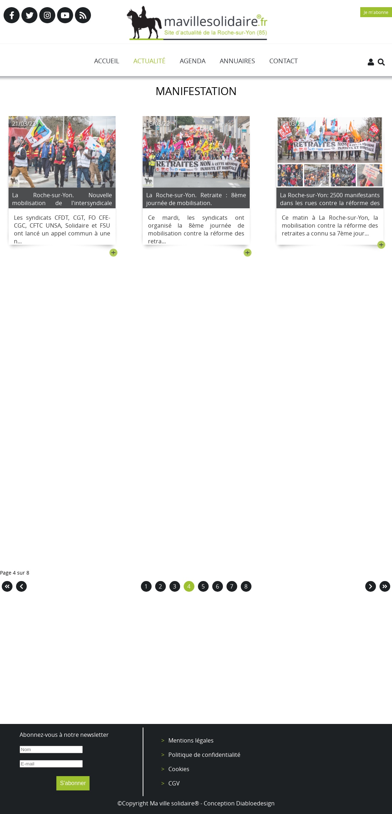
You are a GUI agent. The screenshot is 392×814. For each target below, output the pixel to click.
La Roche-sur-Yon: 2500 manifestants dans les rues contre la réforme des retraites (330, 205)
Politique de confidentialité (204, 755)
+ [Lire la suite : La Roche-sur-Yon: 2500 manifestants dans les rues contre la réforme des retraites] (381, 246)
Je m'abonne (376, 12)
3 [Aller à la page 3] (174, 586)
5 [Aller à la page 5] (203, 586)
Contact (283, 60)
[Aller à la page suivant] (370, 586)
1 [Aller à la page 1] (146, 586)
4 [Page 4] (188, 586)
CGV (174, 783)
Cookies (178, 769)
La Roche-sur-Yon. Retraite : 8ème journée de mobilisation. (196, 201)
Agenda (192, 60)
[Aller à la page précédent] (21, 586)
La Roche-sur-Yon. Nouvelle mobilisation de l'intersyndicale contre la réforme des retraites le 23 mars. (62, 208)
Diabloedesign (255, 803)
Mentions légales (191, 740)
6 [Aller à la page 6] (217, 586)
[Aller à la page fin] (385, 586)
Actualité (149, 60)
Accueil (106, 60)
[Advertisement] (196, 660)
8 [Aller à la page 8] (246, 586)
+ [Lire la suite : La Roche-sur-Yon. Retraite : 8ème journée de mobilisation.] (247, 254)
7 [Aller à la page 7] (231, 586)
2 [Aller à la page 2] (160, 586)
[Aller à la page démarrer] (7, 586)
